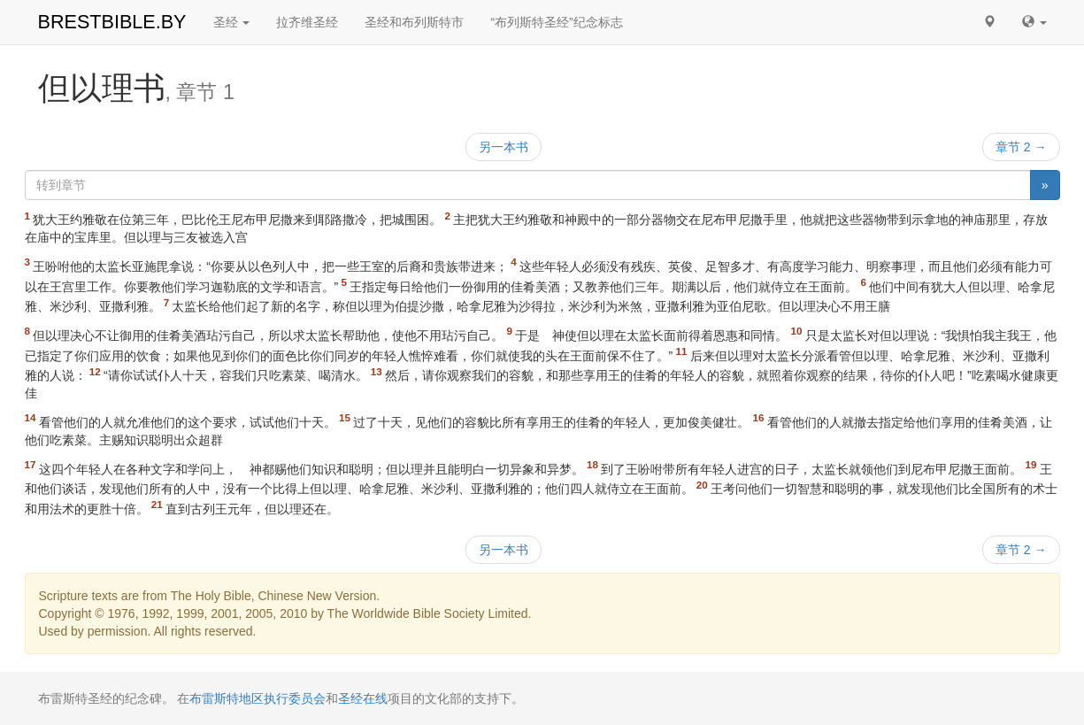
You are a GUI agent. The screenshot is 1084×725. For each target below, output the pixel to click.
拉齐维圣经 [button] (307, 22)
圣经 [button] (231, 22)
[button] (989, 22)
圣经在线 (363, 698)
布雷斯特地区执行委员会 (257, 698)
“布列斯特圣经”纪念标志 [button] (556, 22)
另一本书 (503, 147)
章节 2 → (1021, 147)
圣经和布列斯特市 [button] (414, 22)
